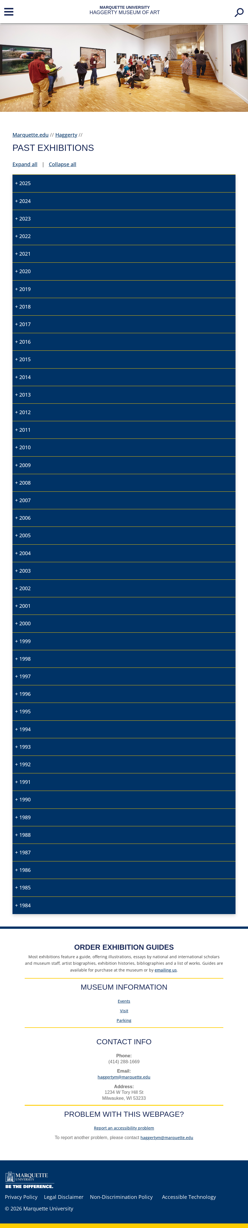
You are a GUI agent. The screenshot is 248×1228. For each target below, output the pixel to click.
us (166, 970)
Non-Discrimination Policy (121, 1196)
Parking (124, 1020)
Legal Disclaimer (63, 1196)
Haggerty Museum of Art (125, 12)
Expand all (24, 164)
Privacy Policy (21, 1196)
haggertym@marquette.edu (124, 1077)
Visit (124, 1010)
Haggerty (66, 134)
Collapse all (62, 164)
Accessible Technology (189, 1196)
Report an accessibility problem (124, 1128)
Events (124, 1001)
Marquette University (125, 7)
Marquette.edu (30, 134)
